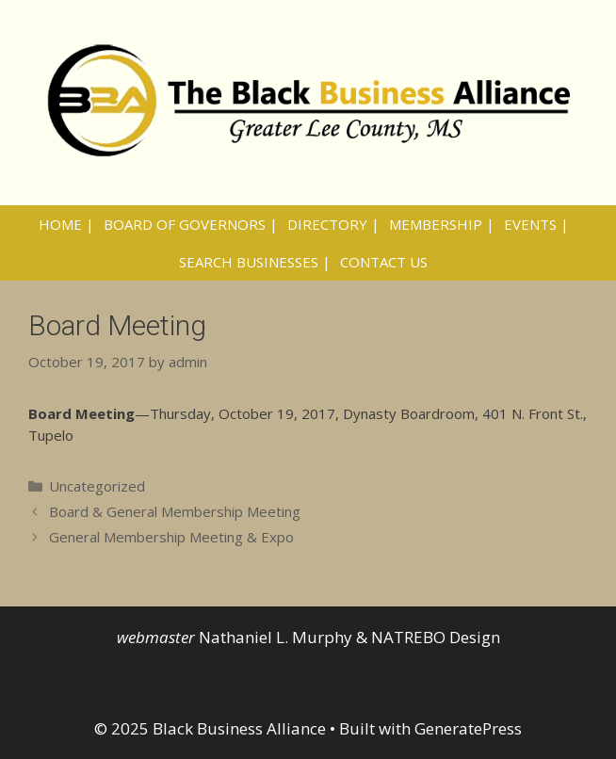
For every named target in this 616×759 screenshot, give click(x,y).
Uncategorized (97, 485)
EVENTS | (536, 224)
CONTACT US (384, 261)
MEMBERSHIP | (441, 224)
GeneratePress (468, 728)
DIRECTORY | (333, 224)
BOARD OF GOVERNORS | (191, 224)
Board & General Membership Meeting (174, 511)
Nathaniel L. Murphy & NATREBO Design (349, 637)
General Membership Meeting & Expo (171, 536)
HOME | (66, 224)
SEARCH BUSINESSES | (255, 261)
